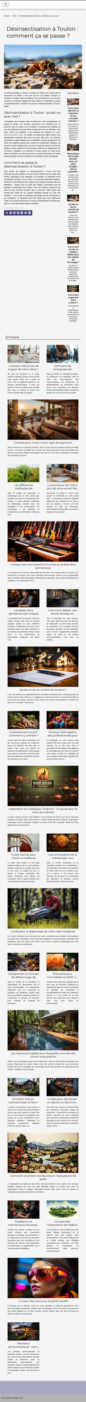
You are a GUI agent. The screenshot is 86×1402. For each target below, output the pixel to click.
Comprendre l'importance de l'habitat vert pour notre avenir (62, 1225)
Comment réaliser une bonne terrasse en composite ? (62, 614)
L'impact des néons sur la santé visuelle (43, 1301)
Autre (14, 16)
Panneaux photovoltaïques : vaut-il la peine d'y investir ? (23, 1347)
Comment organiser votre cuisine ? (73, 299)
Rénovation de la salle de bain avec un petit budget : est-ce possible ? (73, 162)
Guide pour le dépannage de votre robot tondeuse (43, 931)
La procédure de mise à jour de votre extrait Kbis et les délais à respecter (62, 488)
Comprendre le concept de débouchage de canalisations (23, 977)
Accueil (7, 16)
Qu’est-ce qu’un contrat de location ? (73, 208)
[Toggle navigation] (6, 4)
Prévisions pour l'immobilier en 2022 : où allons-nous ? (62, 977)
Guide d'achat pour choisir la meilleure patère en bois (23, 858)
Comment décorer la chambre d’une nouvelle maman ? (73, 114)
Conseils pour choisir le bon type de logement (43, 442)
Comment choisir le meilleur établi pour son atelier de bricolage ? (73, 254)
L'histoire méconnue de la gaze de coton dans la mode (23, 369)
